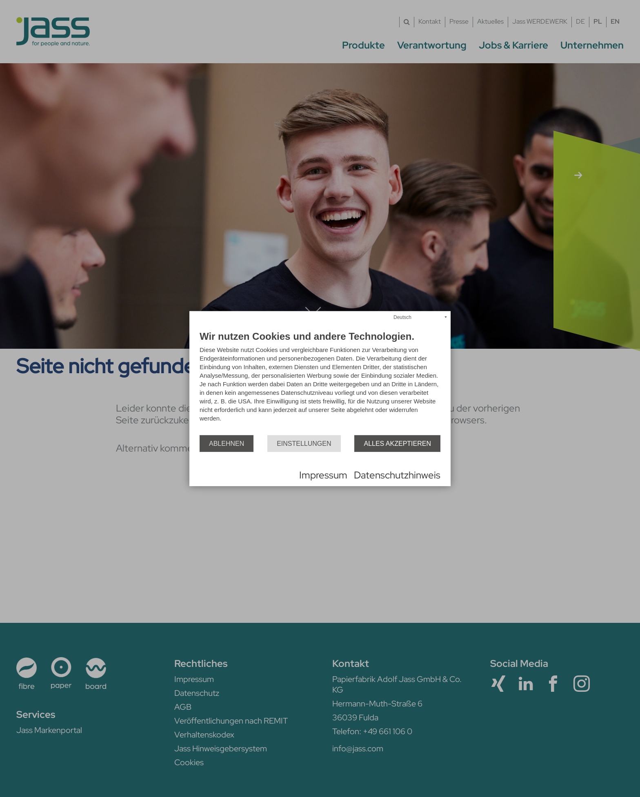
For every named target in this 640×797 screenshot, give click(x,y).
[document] (320, 383)
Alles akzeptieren (397, 443)
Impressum (323, 475)
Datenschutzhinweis (397, 475)
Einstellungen (304, 443)
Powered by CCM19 (223, 475)
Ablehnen (226, 443)
